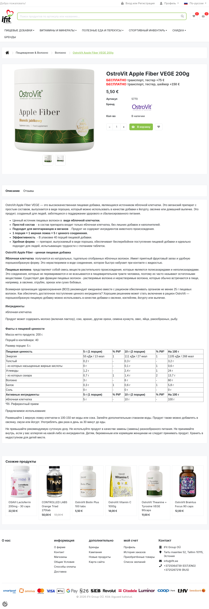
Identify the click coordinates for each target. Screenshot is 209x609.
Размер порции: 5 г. (18, 345)
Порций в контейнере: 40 (21, 340)
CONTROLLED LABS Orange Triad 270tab (54, 506)
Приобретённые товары (139, 557)
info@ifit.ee (171, 561)
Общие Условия (64, 562)
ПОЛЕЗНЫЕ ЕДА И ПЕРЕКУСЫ (101, 30)
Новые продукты (100, 557)
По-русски (194, 3)
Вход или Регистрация (138, 3)
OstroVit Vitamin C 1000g (119, 504)
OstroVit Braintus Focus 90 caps (185, 504)
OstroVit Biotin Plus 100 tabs (87, 504)
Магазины (60, 557)
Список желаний (134, 562)
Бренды (10, 37)
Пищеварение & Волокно (32, 52)
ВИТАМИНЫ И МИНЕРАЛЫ (57, 30)
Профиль (168, 3)
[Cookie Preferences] (5, 604)
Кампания (95, 552)
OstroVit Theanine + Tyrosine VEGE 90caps (154, 506)
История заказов (134, 552)
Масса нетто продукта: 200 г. (24, 334)
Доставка (60, 571)
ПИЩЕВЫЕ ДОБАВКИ (18, 30)
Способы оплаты (65, 566)
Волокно (61, 52)
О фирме (59, 547)
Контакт (59, 552)
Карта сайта (97, 562)
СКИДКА (178, 30)
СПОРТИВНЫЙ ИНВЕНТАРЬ (147, 30)
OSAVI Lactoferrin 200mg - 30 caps (19, 504)
